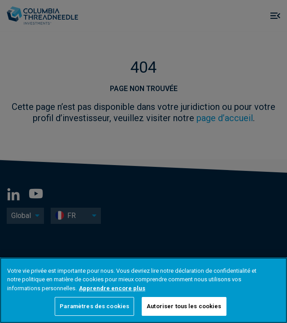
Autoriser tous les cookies (184, 306)
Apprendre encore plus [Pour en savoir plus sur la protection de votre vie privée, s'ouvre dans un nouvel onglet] (112, 288)
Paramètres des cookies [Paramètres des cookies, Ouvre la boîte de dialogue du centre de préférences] (94, 306)
